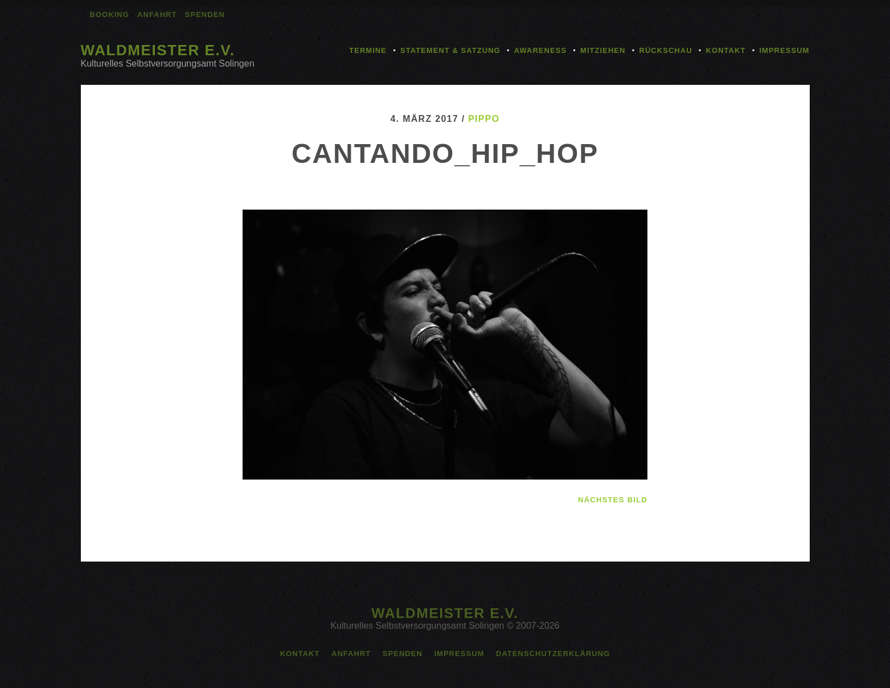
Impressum (784, 50)
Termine (368, 50)
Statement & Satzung (450, 50)
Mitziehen (602, 50)
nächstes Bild (612, 499)
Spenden (205, 14)
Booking (109, 14)
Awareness (540, 50)
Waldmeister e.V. (158, 50)
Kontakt (726, 50)
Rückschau (665, 50)
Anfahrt (157, 14)
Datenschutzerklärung (553, 653)
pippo (483, 119)
